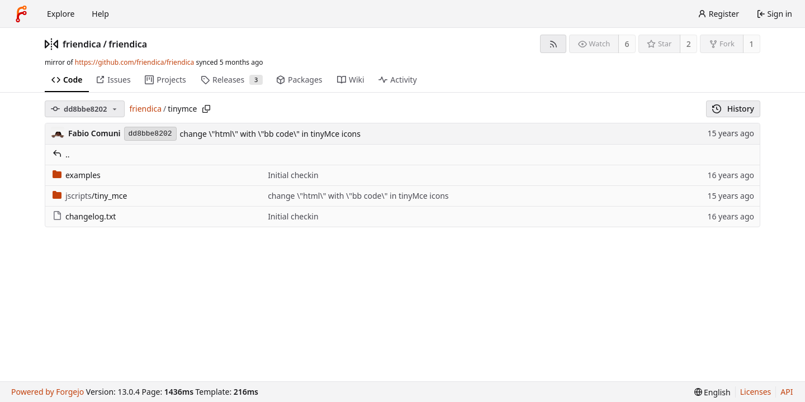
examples (77, 175)
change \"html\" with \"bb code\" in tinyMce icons (270, 133)
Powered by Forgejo (47, 391)
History (733, 108)
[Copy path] (206, 109)
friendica (82, 44)
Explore (60, 13)
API (786, 391)
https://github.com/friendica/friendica (134, 62)
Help (100, 13)
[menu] (712, 392)
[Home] (21, 14)
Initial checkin (293, 175)
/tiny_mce (90, 195)
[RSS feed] (553, 44)
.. (61, 154)
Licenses (755, 391)
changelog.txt (84, 216)
